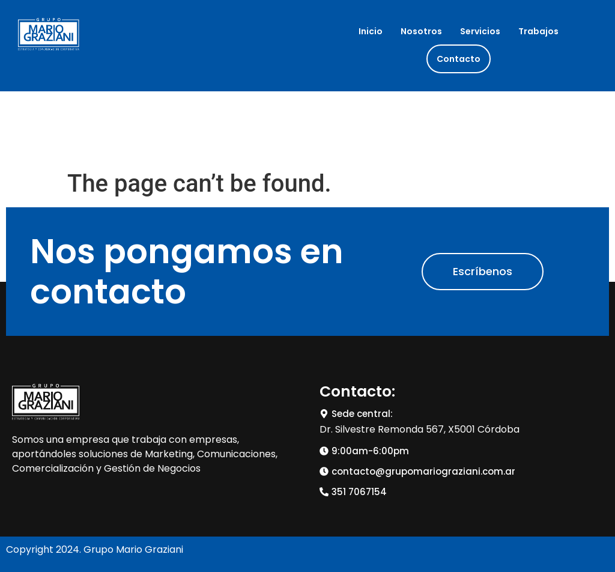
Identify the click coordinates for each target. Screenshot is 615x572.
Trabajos (538, 31)
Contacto (458, 59)
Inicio (371, 31)
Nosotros (421, 31)
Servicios (480, 31)
